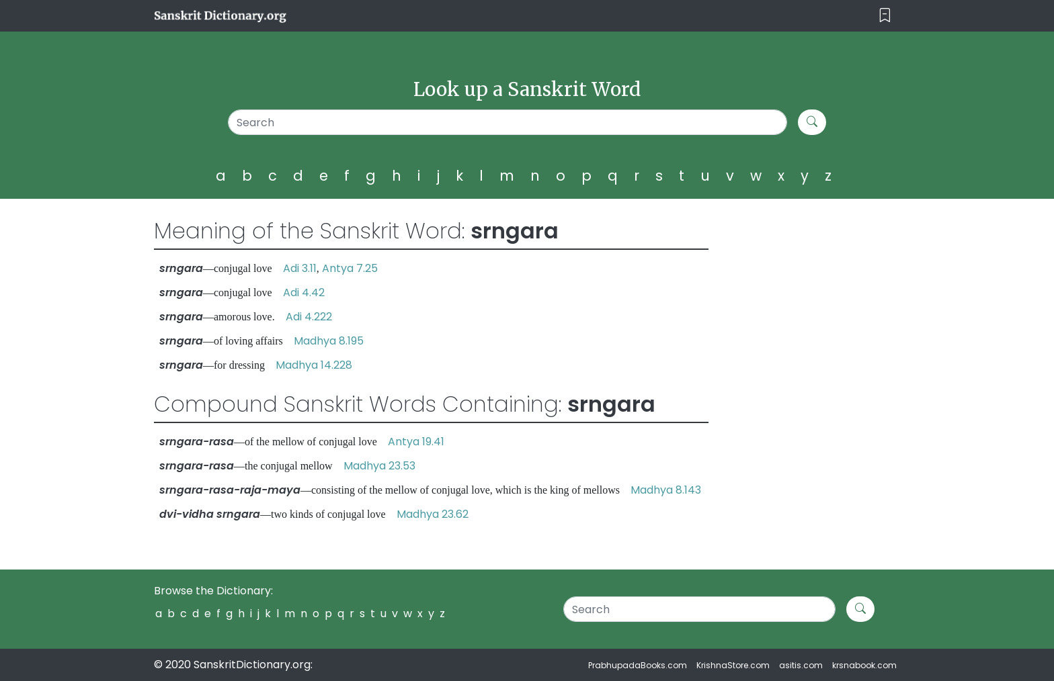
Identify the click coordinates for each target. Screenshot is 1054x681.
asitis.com (801, 665)
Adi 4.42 (304, 292)
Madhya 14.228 (314, 365)
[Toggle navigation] (885, 16)
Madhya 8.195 (329, 341)
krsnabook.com (864, 665)
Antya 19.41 (416, 441)
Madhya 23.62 (433, 514)
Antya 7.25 (350, 268)
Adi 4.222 (309, 316)
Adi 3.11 (300, 268)
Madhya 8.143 (666, 490)
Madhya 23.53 (379, 465)
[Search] (508, 122)
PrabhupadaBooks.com (637, 665)
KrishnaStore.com (733, 665)
